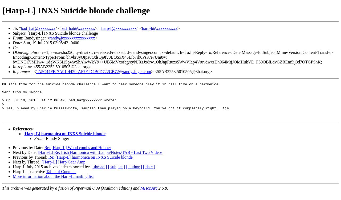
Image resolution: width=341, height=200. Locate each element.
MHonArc (148, 195)
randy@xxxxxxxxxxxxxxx (72, 38)
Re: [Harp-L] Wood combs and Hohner (77, 155)
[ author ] (134, 174)
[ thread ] (99, 174)
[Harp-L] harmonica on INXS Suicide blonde (64, 141)
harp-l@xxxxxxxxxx (119, 28)
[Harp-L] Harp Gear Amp (64, 169)
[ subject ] (116, 174)
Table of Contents (61, 179)
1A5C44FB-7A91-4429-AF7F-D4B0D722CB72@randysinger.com (93, 71)
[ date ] (149, 174)
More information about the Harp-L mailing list (53, 183)
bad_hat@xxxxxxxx (38, 28)
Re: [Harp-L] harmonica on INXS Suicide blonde (90, 164)
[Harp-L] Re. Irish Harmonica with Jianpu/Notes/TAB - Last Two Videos (100, 159)
